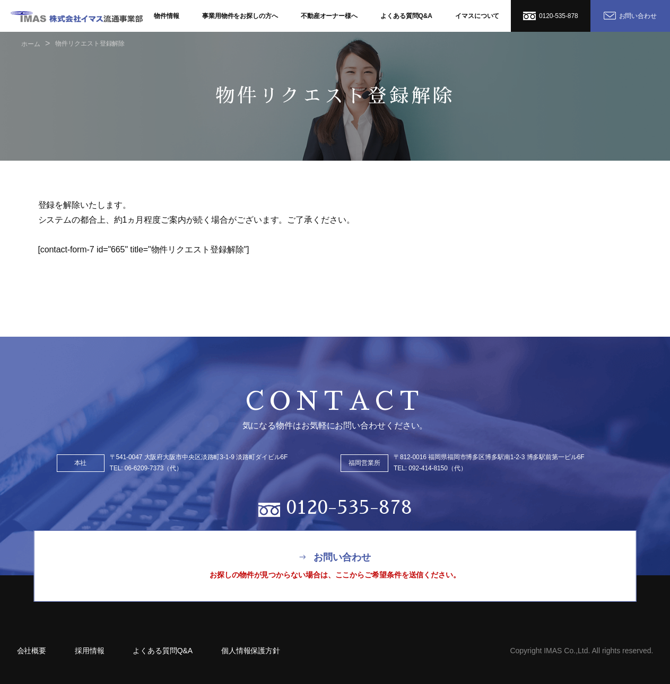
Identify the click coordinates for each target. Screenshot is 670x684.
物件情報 (166, 16)
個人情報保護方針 (250, 650)
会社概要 (32, 650)
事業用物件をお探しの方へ (240, 16)
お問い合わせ (630, 16)
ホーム (30, 44)
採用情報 (90, 650)
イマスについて (477, 16)
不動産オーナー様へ (329, 16)
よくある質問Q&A (406, 16)
